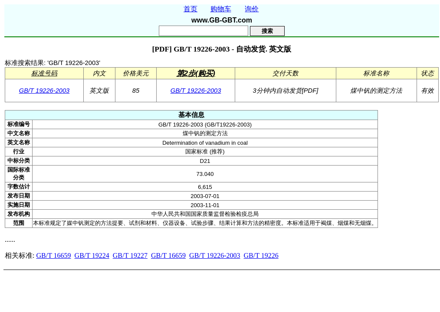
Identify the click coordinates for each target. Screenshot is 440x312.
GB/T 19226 (261, 255)
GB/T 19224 (92, 255)
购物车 (220, 9)
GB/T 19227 (130, 255)
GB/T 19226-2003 (44, 90)
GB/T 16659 (53, 255)
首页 (190, 9)
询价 (252, 9)
